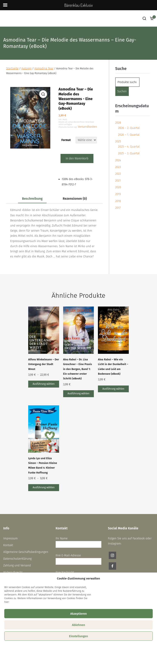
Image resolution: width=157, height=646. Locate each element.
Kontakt (8, 545)
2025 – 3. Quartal (129, 153)
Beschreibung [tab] (32, 199)
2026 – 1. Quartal (129, 134)
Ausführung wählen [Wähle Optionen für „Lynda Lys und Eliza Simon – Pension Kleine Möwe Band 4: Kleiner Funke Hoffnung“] (44, 487)
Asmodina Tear (44, 68)
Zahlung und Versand (17, 565)
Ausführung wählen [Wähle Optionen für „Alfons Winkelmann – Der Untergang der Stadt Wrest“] (44, 383)
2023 (118, 167)
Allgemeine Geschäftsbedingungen (25, 552)
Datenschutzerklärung (17, 558)
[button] (43, 94)
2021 (118, 180)
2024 (118, 160)
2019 (118, 194)
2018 (118, 201)
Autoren (26, 68)
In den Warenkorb (77, 158)
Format (66, 140)
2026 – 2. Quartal (129, 128)
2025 (118, 141)
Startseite (12, 68)
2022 (118, 174)
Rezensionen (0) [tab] (75, 199)
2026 (118, 122)
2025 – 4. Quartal (129, 146)
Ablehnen (78, 625)
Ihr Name (78, 541)
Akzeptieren (78, 614)
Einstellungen (78, 636)
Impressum (10, 538)
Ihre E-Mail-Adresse (78, 558)
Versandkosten (87, 127)
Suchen (122, 91)
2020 (118, 187)
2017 (118, 208)
